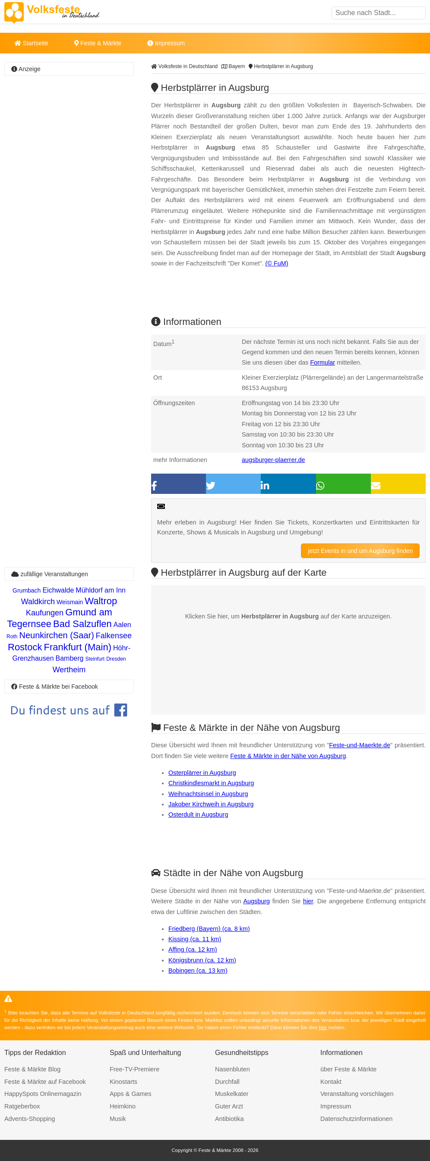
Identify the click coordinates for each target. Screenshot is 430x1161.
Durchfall (227, 1081)
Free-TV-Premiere (134, 1069)
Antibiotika (229, 1118)
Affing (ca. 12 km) (192, 949)
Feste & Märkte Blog (32, 1069)
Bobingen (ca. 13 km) (198, 970)
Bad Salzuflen (82, 623)
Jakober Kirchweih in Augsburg (211, 804)
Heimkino (123, 1106)
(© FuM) (277, 263)
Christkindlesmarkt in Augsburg (211, 783)
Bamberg (70, 658)
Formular (322, 362)
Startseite (31, 43)
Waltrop (101, 601)
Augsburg (256, 901)
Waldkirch (38, 601)
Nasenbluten (232, 1069)
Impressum (166, 43)
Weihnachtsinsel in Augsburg (208, 793)
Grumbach (27, 590)
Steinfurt (94, 659)
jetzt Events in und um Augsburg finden (360, 550)
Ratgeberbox (22, 1106)
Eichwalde (58, 590)
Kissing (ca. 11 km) (194, 939)
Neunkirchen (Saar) (56, 635)
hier (308, 901)
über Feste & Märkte (348, 1069)
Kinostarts (123, 1081)
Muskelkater (232, 1093)
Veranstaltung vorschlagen (357, 1093)
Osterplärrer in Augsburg (202, 772)
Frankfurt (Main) (77, 647)
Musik (118, 1118)
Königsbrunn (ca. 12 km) (202, 960)
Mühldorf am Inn (101, 590)
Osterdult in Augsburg (198, 814)
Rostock (25, 647)
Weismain (70, 602)
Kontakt (330, 1081)
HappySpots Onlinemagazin (42, 1093)
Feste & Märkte (97, 43)
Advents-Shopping (29, 1118)
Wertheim (69, 669)
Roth (11, 637)
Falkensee (114, 635)
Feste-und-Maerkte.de (359, 745)
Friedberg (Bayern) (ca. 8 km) (209, 928)
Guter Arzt (229, 1106)
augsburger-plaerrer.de (273, 459)
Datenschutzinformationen (356, 1118)
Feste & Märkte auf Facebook (45, 1081)
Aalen (122, 624)
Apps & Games (131, 1093)
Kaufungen (44, 613)
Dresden (116, 659)
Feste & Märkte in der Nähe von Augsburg (288, 755)
